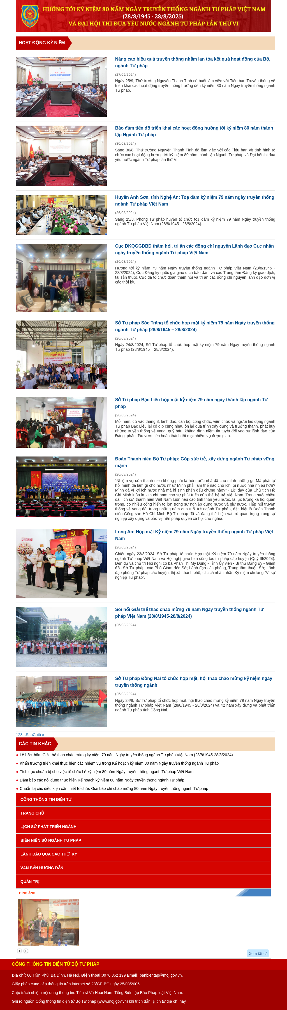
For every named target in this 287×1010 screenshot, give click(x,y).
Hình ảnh (27, 893)
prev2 (19, 951)
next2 (26, 951)
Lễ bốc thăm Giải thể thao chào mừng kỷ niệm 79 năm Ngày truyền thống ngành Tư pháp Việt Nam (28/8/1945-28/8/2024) (126, 755)
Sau (29, 734)
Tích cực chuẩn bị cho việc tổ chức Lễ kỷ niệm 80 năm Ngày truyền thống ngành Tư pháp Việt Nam (106, 771)
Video (198, 892)
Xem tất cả (258, 953)
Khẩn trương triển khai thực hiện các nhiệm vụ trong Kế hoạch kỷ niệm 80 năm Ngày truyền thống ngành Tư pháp (119, 763)
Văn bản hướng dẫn (41, 868)
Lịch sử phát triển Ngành (48, 826)
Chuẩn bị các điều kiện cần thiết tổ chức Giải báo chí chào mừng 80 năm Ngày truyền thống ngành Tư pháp (114, 788)
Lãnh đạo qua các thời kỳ (48, 854)
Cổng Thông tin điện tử (45, 799)
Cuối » (38, 734)
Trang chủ (32, 813)
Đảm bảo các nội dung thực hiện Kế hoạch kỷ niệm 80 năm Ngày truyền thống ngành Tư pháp (102, 780)
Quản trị (30, 881)
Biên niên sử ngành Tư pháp (50, 840)
